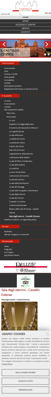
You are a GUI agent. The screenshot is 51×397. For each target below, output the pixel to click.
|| (49, 54)
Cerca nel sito (0, 12)
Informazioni (8, 63)
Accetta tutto (25, 381)
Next (47, 44)
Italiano (46, 13)
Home (25, 17)
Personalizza (25, 390)
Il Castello (7, 96)
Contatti (25, 32)
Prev (3, 44)
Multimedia (7, 241)
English (49, 13)
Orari (25, 21)
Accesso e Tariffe (25, 25)
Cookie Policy (7, 364)
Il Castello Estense (10, 52)
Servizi (25, 28)
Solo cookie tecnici (25, 372)
